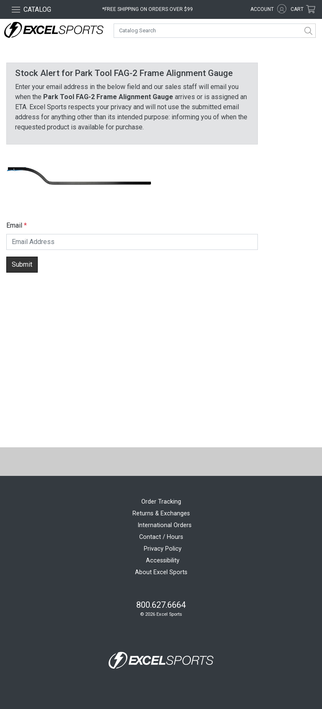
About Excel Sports (161, 572)
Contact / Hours (161, 537)
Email (14, 225)
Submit (22, 264)
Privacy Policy (163, 548)
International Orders (165, 525)
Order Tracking (161, 501)
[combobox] (215, 31)
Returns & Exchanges (161, 513)
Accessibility (162, 560)
